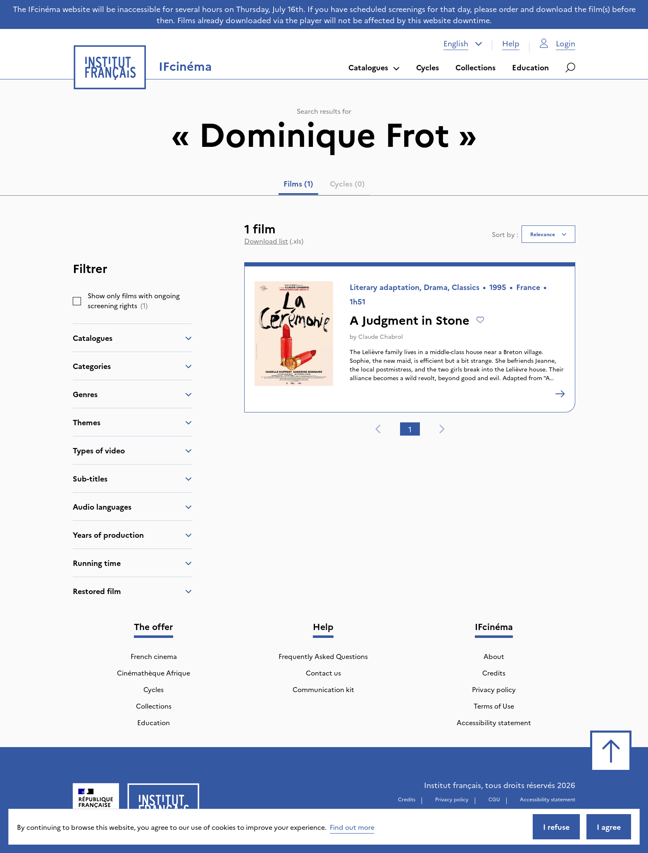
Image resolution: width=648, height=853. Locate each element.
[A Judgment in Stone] (560, 394)
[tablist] (324, 185)
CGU (494, 799)
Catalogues (374, 67)
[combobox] (462, 43)
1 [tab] (410, 429)
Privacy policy (494, 689)
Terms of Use (494, 705)
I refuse (556, 827)
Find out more (352, 826)
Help (510, 43)
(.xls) (273, 240)
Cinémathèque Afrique (153, 672)
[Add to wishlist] (480, 320)
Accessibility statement (494, 722)
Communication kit (323, 689)
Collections (475, 67)
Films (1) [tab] (298, 183)
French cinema (154, 656)
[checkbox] (77, 301)
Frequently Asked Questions (323, 656)
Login (557, 43)
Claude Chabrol (380, 336)
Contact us (323, 672)
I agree (609, 827)
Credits (493, 672)
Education (530, 67)
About (494, 656)
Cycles (427, 67)
